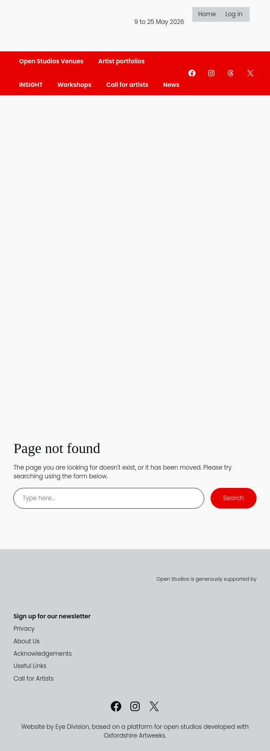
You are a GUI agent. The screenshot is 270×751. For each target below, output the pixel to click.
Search (233, 498)
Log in (234, 14)
